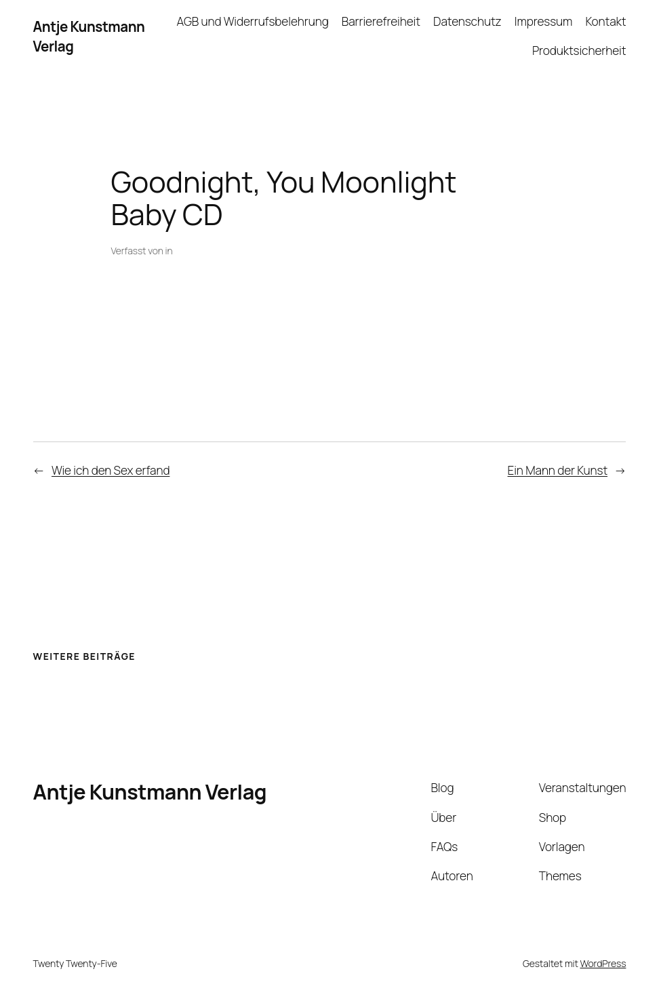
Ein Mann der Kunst (558, 470)
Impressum (543, 21)
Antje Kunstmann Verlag (149, 791)
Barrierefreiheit (381, 21)
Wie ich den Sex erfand (110, 470)
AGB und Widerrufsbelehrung (253, 21)
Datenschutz (467, 21)
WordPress (603, 963)
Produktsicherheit (579, 50)
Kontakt (605, 21)
